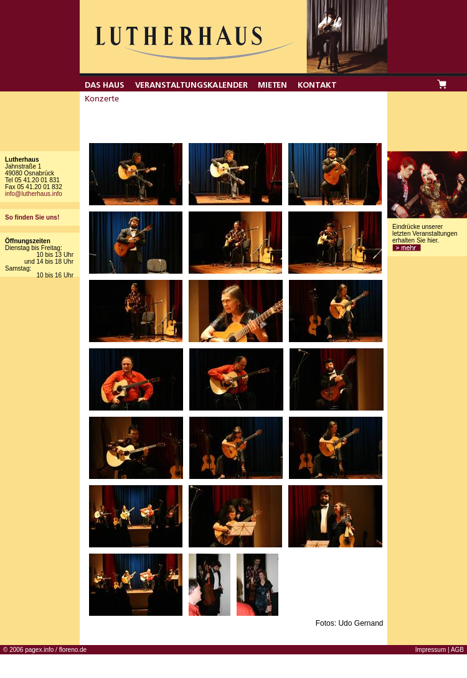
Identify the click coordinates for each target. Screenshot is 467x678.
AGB (457, 649)
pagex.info (39, 649)
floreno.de (73, 649)
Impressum (430, 649)
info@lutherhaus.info (33, 193)
